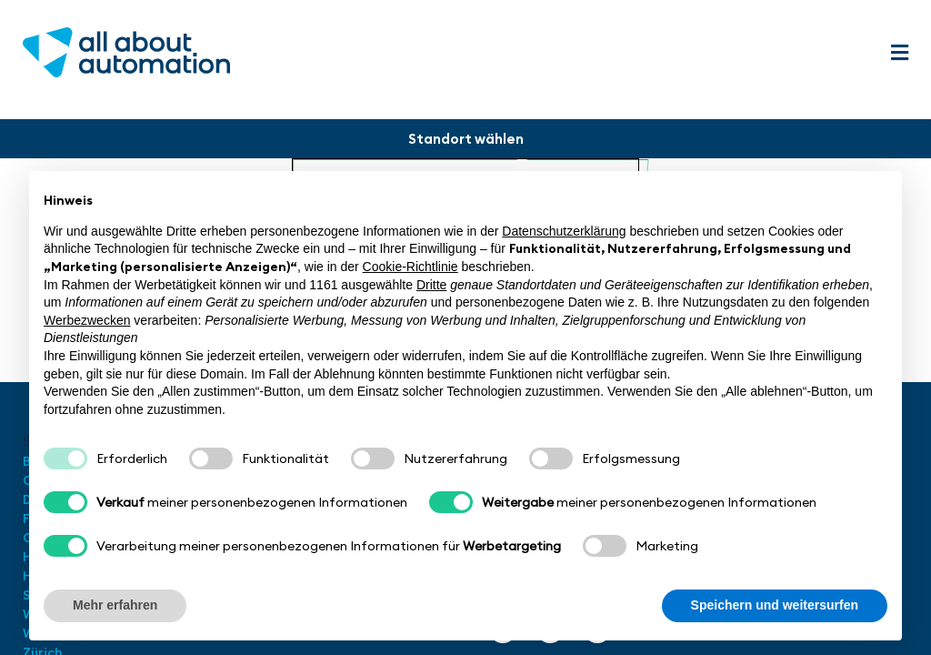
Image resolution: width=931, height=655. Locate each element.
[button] (899, 53)
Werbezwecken (87, 320)
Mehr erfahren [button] (115, 605)
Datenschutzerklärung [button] (564, 231)
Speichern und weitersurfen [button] (774, 605)
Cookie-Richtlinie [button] (410, 266)
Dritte (431, 284)
